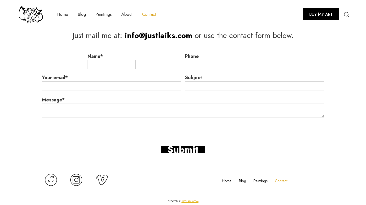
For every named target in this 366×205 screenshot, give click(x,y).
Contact (149, 14)
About (127, 14)
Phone (192, 56)
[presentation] (78, 126)
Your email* (55, 77)
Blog (82, 14)
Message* (53, 100)
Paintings (103, 14)
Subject (193, 77)
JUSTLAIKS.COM (190, 201)
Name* (95, 56)
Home (62, 14)
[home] (30, 14)
